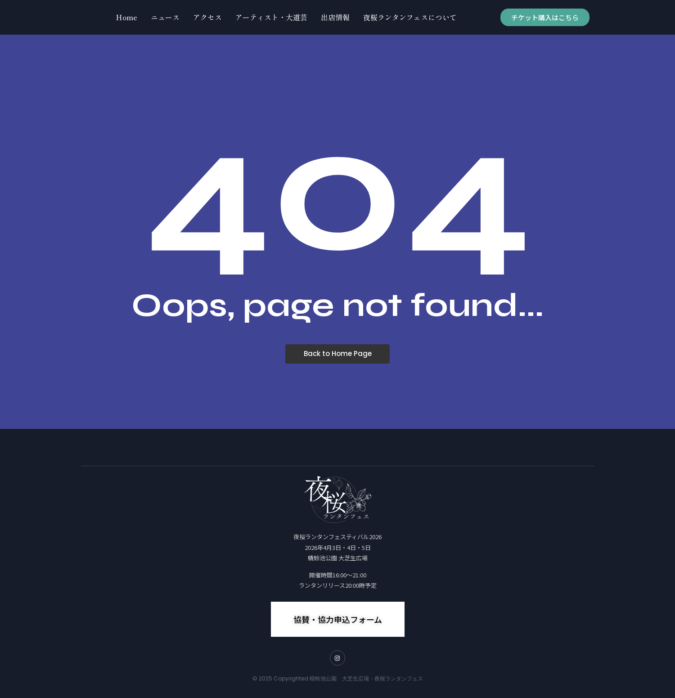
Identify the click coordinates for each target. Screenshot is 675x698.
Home (126, 17)
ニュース (165, 17)
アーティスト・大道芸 (271, 17)
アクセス (207, 17)
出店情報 (335, 17)
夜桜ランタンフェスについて (410, 17)
